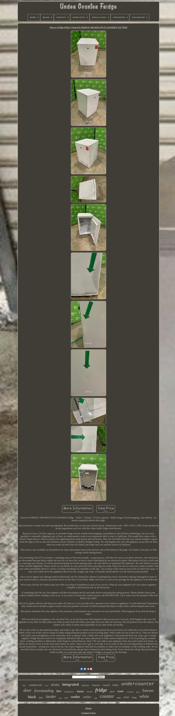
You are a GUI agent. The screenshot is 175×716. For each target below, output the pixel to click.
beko (41, 697)
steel (66, 698)
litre (58, 691)
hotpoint (96, 685)
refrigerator (69, 692)
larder (51, 696)
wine (126, 697)
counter (107, 696)
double (89, 692)
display (80, 691)
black (32, 697)
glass (112, 691)
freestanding (44, 690)
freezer (148, 690)
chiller (87, 697)
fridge (101, 690)
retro (60, 698)
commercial (35, 684)
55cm (46, 685)
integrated (70, 684)
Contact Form (88, 713)
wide (95, 698)
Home (88, 708)
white (144, 696)
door (27, 690)
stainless (85, 685)
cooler (75, 697)
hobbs (115, 685)
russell (106, 685)
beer (24, 685)
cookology (129, 692)
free (134, 698)
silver (138, 692)
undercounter (137, 684)
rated (119, 698)
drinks (55, 684)
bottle (121, 691)
